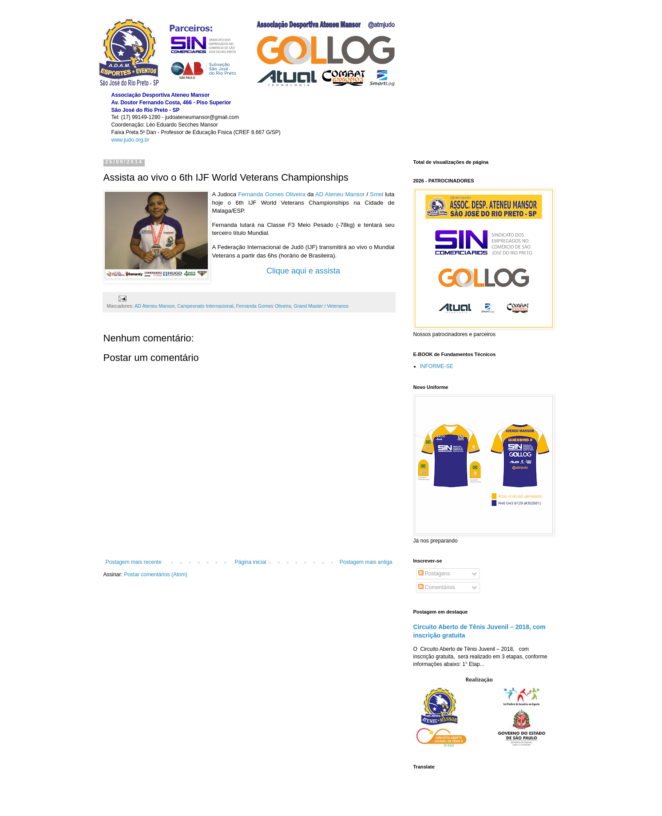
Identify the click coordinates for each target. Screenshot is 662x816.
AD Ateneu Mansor (340, 194)
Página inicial (250, 562)
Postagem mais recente (134, 562)
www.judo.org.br (130, 140)
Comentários (436, 587)
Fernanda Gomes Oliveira (271, 194)
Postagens (434, 573)
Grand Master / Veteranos (321, 306)
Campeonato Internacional (205, 306)
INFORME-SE (436, 366)
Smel (376, 194)
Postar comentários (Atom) (155, 574)
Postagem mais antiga (366, 562)
